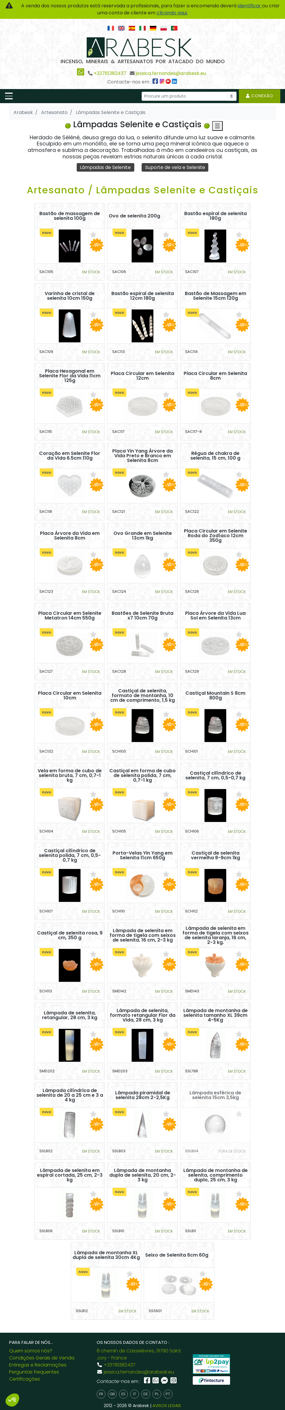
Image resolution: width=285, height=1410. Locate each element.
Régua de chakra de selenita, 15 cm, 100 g (215, 455)
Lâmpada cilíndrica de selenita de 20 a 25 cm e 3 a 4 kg (69, 1095)
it (134, 1394)
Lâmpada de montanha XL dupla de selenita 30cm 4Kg (106, 1255)
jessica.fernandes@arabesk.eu (171, 73)
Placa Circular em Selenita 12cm (142, 376)
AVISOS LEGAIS (166, 1406)
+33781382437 (110, 73)
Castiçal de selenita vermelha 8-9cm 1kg (215, 855)
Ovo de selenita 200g (134, 216)
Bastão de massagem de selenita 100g (69, 216)
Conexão (259, 96)
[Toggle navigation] (9, 96)
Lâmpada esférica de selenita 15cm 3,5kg (215, 1095)
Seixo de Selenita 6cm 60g (176, 1255)
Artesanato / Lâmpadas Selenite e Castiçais (143, 190)
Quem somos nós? (30, 1350)
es (123, 1394)
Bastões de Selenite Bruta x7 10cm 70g (142, 615)
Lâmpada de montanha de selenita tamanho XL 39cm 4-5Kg (215, 1015)
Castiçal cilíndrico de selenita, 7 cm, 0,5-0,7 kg (215, 775)
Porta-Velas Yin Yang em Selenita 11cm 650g (142, 855)
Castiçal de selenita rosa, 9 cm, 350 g (70, 935)
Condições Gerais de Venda (41, 1357)
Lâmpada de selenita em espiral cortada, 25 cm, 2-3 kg (70, 1175)
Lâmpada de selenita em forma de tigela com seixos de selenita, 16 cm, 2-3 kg (143, 935)
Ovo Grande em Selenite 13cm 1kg (142, 535)
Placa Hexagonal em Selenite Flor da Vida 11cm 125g (69, 376)
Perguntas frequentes (34, 1372)
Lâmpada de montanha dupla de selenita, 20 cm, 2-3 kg (142, 1175)
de (145, 1394)
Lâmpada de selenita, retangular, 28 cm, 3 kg (69, 1015)
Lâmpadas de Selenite (105, 167)
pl (157, 1394)
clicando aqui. (172, 12)
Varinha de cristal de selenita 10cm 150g (70, 296)
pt (168, 1394)
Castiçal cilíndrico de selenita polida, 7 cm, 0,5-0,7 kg (70, 855)
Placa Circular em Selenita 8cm (215, 376)
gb (112, 1394)
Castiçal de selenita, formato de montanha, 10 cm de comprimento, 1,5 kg (142, 696)
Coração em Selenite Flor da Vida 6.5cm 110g (69, 455)
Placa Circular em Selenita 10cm (69, 695)
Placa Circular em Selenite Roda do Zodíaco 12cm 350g (215, 536)
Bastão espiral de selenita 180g (215, 216)
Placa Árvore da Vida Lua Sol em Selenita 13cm (215, 615)
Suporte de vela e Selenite (175, 167)
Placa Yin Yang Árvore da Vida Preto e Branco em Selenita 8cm (142, 456)
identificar (250, 5)
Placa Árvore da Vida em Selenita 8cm (70, 535)
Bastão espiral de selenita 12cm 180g (142, 296)
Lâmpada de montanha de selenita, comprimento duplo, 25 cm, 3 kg (215, 1175)
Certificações (24, 1379)
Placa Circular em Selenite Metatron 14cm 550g (69, 615)
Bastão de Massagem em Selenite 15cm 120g (215, 296)
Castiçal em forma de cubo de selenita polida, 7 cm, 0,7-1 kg (142, 775)
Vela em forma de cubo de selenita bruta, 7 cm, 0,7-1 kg (70, 775)
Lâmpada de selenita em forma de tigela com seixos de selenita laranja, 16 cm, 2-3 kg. (215, 935)
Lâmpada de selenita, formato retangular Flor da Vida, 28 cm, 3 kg (142, 1015)
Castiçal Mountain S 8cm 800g (215, 695)
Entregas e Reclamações (37, 1365)
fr (101, 1394)
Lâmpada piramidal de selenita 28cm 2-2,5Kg (142, 1095)
